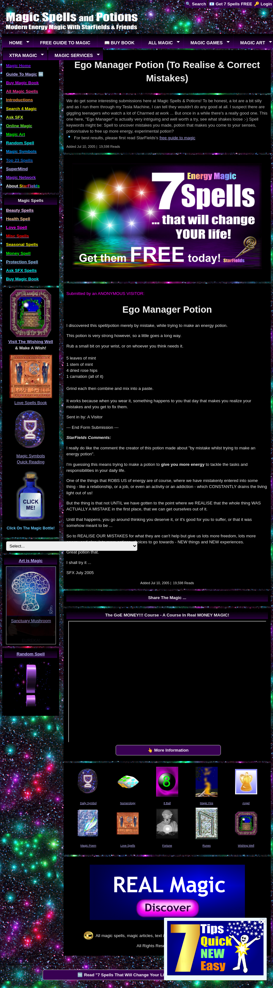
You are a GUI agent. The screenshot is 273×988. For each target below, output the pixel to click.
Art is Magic (31, 560)
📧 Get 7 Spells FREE (230, 4)
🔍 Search (195, 4)
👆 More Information (168, 750)
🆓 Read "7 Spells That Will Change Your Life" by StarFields (137, 974)
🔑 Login (263, 4)
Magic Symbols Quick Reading (30, 455)
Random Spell (31, 654)
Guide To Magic (21, 74)
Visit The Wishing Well (30, 341)
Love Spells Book (31, 402)
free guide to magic (177, 137)
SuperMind (17, 168)
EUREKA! (31, 640)
